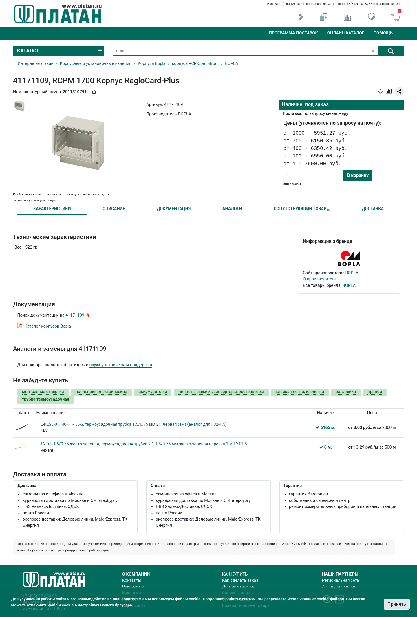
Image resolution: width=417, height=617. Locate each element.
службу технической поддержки (120, 364)
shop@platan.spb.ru (386, 4)
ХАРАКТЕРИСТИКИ (52, 208)
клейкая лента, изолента (300, 391)
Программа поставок (293, 33)
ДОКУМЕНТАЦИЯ (174, 208)
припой (374, 391)
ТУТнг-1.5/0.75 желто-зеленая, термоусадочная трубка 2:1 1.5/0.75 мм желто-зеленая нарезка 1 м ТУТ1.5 (144, 444)
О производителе (320, 279)
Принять (396, 604)
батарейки (346, 391)
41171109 (74, 315)
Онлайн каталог (345, 33)
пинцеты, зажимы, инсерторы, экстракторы (221, 391)
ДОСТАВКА (373, 208)
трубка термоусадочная (45, 399)
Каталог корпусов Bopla (47, 326)
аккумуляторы (153, 391)
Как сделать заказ (240, 580)
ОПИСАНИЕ (114, 208)
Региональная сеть (340, 580)
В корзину (358, 175)
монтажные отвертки (43, 391)
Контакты (131, 580)
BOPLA (351, 273)
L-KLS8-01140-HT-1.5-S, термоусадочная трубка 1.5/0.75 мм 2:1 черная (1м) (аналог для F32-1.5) (134, 424)
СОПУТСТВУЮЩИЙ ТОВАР (302, 209)
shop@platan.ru (315, 4)
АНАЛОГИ (232, 208)
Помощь (383, 33)
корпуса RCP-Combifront (195, 63)
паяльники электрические (101, 391)
